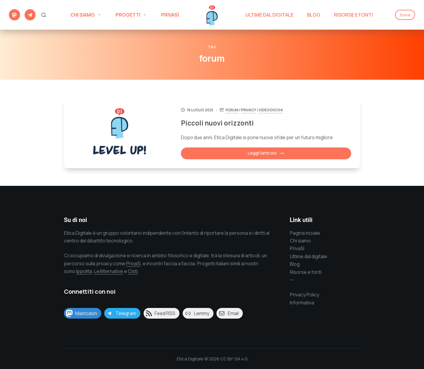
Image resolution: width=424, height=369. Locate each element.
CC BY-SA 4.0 (234, 359)
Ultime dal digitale (269, 15)
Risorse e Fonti (353, 15)
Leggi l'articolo (268, 155)
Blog (313, 15)
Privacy (251, 110)
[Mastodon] (14, 14)
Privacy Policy (304, 294)
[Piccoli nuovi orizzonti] (119, 133)
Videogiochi (274, 110)
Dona (405, 14)
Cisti (133, 271)
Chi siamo (86, 14)
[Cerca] (43, 15)
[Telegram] (30, 14)
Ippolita (84, 271)
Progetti (131, 14)
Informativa (302, 302)
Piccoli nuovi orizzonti (223, 123)
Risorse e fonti (306, 272)
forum (235, 110)
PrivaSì (170, 15)
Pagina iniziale (305, 233)
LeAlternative (108, 271)
